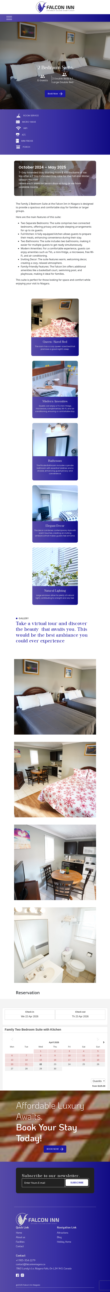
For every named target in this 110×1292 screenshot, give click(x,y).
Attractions (62, 1232)
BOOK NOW (55, 1149)
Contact (20, 1246)
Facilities (20, 1241)
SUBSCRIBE (76, 1182)
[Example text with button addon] (44, 1182)
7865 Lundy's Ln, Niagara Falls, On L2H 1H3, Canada (43, 1268)
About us (20, 1237)
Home (19, 1232)
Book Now (55, 94)
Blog (59, 1237)
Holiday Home (64, 1241)
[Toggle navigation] (10, 18)
